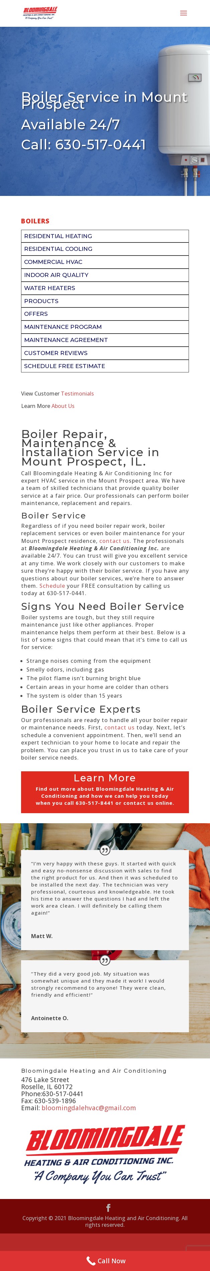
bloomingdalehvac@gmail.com (88, 1108)
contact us (114, 541)
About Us (63, 406)
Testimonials (77, 393)
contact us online (148, 802)
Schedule (52, 585)
